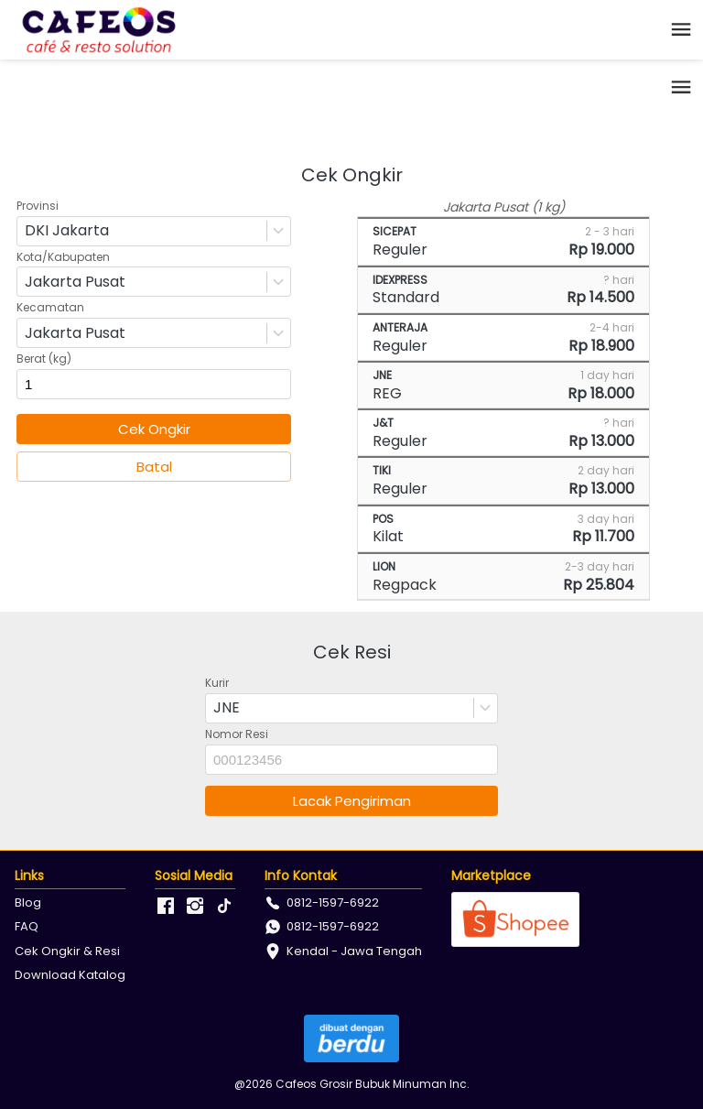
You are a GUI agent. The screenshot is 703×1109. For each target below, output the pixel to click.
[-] (166, 907)
